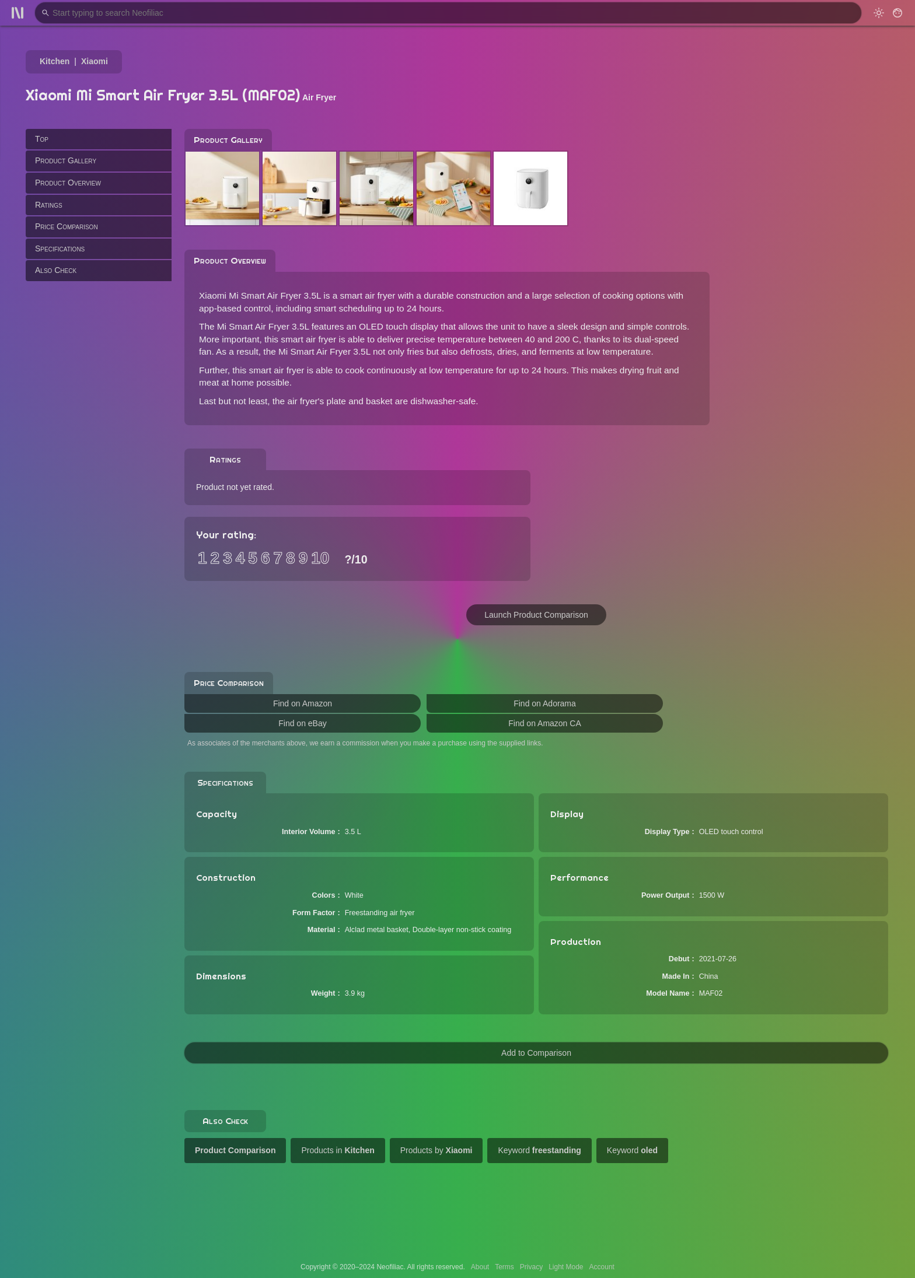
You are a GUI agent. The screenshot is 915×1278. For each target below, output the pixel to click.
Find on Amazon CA (544, 723)
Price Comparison (66, 226)
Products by (436, 1150)
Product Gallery (65, 160)
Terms (504, 1267)
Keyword (539, 1150)
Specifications (60, 248)
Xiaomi (94, 61)
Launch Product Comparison (536, 614)
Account (601, 1267)
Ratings (48, 204)
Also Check (55, 270)
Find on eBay (302, 723)
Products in (337, 1150)
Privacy (531, 1267)
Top (41, 138)
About (480, 1267)
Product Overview (68, 182)
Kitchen (54, 61)
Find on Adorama (545, 703)
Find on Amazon (302, 703)
